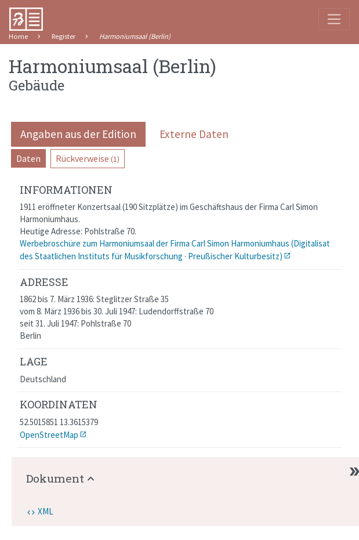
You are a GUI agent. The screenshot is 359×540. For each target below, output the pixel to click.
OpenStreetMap (49, 434)
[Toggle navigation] (334, 19)
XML (45, 511)
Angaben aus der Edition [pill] (78, 134)
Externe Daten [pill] (194, 134)
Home (18, 36)
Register (63, 36)
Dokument (55, 478)
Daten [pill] (28, 158)
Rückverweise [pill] (87, 158)
